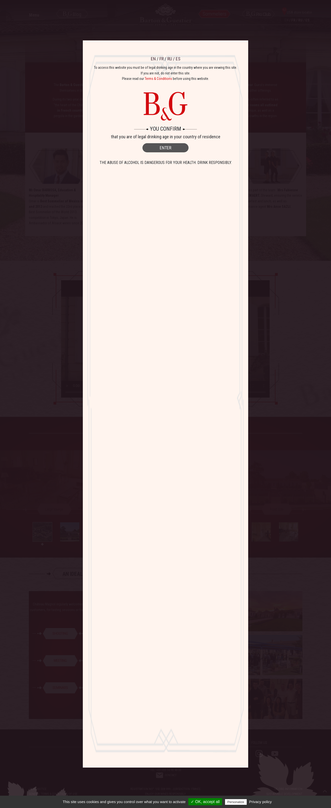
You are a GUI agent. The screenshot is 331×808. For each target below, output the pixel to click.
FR (161, 58)
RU (169, 58)
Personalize (235, 802)
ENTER (165, 147)
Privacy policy (260, 802)
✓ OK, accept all (205, 802)
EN (153, 58)
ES (178, 58)
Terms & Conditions (158, 79)
